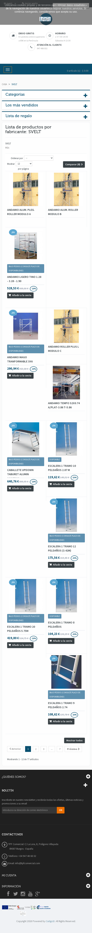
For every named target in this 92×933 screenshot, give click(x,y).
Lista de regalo (18, 116)
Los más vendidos (21, 105)
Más (7, 147)
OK (60, 810)
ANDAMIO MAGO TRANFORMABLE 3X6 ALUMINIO (20, 361)
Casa (4, 84)
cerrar (45, 19)
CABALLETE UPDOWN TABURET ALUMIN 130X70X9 (20, 474)
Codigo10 (50, 921)
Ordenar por (17, 158)
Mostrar (11, 163)
